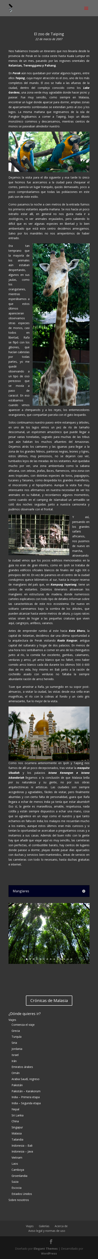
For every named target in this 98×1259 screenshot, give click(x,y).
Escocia (16, 1188)
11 (61, 959)
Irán (14, 1061)
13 (68, 959)
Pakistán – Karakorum (26, 1091)
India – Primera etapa (26, 1097)
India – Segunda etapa (26, 1103)
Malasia (17, 1133)
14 (71, 959)
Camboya (18, 1170)
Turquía (16, 1037)
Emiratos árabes (22, 1067)
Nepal (15, 1109)
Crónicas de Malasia (49, 1000)
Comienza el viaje (23, 1025)
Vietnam (17, 1157)
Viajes (12, 1020)
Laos (15, 1163)
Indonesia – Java (22, 1151)
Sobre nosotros (19, 1200)
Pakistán (17, 1085)
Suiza (15, 1182)
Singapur (17, 1127)
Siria (14, 1043)
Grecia (16, 1031)
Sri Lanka (17, 1115)
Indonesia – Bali (22, 1145)
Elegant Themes (46, 1248)
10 (57, 959)
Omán (16, 1073)
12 (64, 959)
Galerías (44, 1226)
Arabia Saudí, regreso (25, 1079)
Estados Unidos (22, 1194)
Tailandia (17, 1139)
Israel (15, 1055)
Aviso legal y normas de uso (46, 1231)
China (15, 1121)
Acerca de (61, 1226)
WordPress (49, 1253)
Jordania (17, 1049)
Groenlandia (19, 1176)
